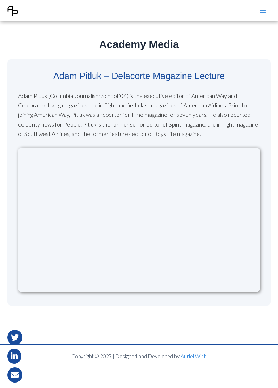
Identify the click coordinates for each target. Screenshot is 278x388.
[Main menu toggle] (263, 10)
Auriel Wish (194, 356)
